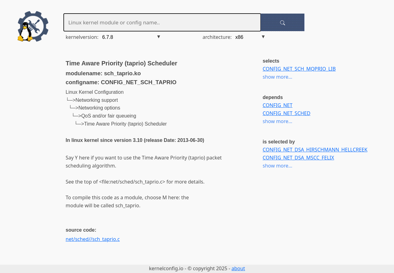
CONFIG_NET (277, 105)
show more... (277, 76)
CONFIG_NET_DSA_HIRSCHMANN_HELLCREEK (315, 149)
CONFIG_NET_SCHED (286, 113)
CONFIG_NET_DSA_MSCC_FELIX (298, 157)
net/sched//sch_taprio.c (93, 239)
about (238, 268)
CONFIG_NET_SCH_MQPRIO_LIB (299, 68)
